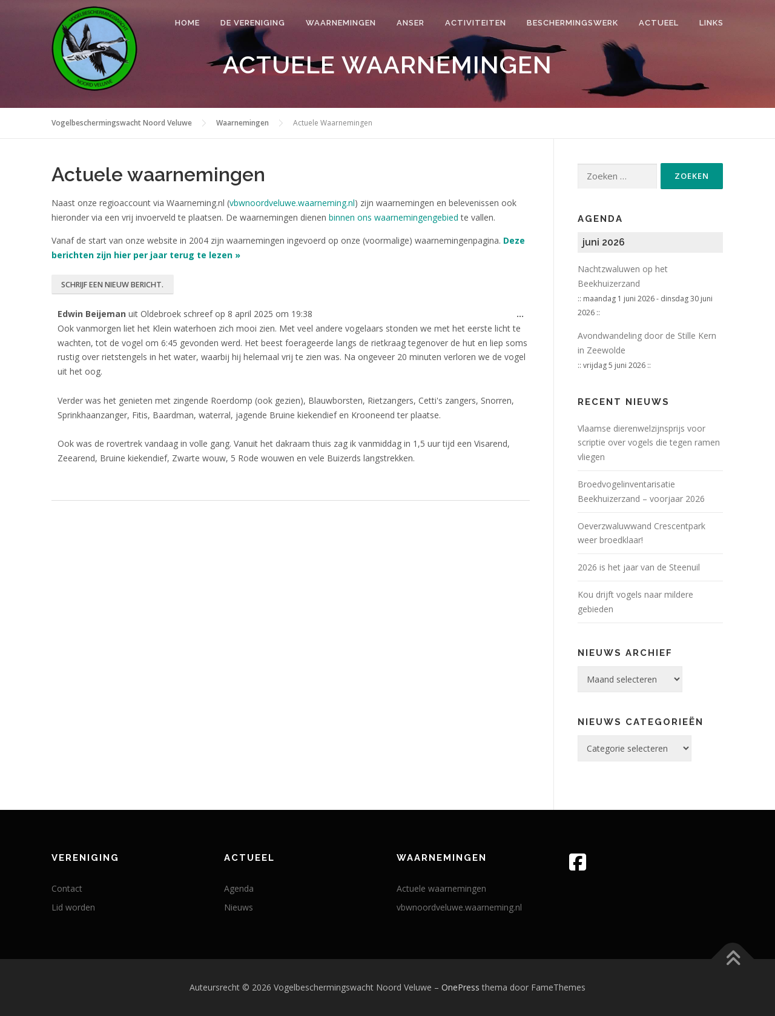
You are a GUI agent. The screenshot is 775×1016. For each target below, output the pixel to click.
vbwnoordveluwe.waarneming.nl (292, 203)
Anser (410, 22)
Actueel (659, 22)
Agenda (239, 888)
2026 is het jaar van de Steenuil (639, 567)
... (523, 317)
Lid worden (73, 907)
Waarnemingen (341, 22)
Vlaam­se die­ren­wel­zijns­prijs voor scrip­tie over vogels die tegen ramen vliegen (649, 443)
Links (711, 22)
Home (187, 22)
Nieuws (238, 907)
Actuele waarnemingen (441, 888)
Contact (66, 888)
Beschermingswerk (572, 22)
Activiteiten (475, 22)
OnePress (460, 987)
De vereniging (252, 22)
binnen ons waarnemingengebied (393, 217)
